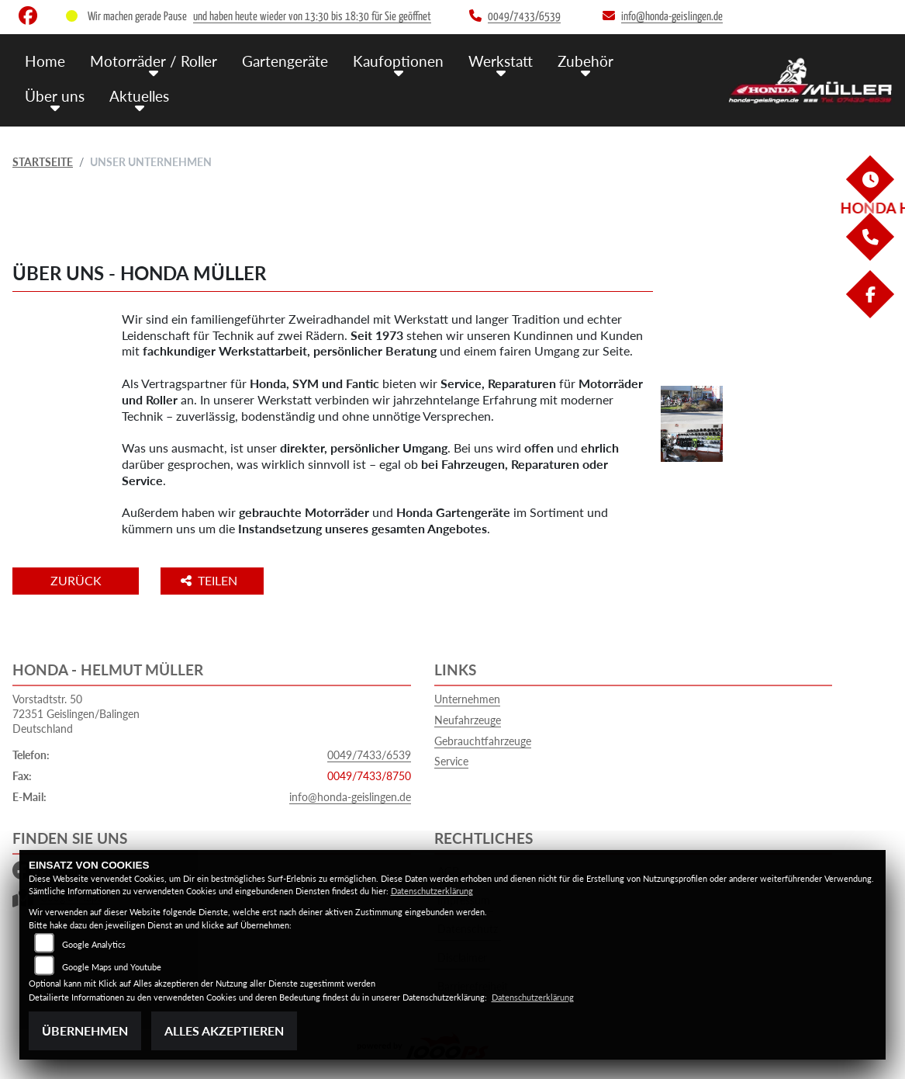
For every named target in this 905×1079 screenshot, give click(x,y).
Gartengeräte (285, 60)
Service (451, 761)
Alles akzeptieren (224, 1030)
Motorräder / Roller (153, 60)
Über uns (55, 95)
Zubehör (585, 60)
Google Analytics (94, 944)
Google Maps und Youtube (111, 967)
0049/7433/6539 (369, 755)
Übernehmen (85, 1030)
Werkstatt (500, 60)
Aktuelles (139, 95)
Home (45, 60)
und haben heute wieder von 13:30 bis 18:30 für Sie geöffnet (312, 17)
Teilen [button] (213, 580)
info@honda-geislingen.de (350, 796)
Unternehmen (467, 699)
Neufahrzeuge (467, 720)
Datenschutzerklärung (432, 891)
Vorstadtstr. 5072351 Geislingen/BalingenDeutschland (76, 713)
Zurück (76, 580)
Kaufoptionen (398, 60)
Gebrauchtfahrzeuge (482, 741)
